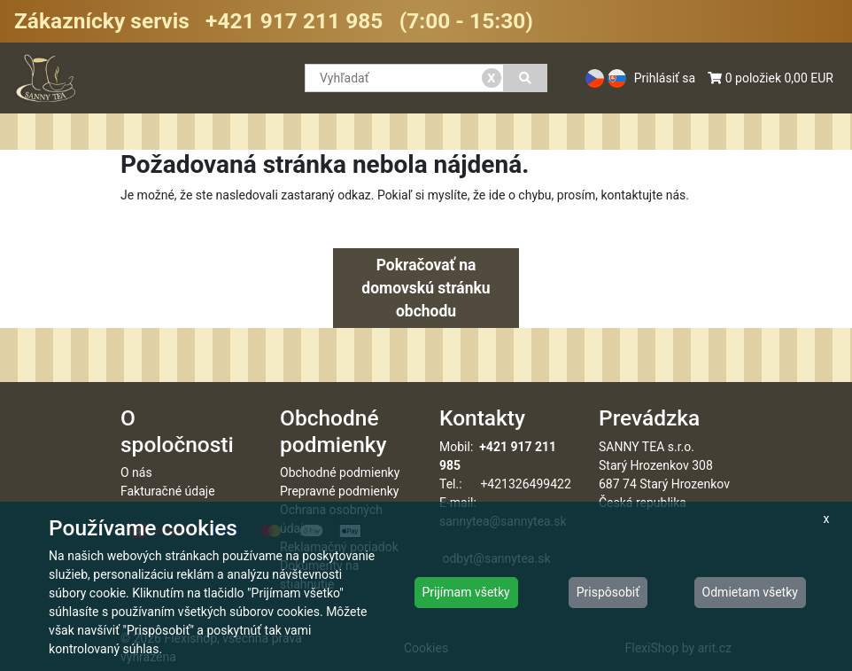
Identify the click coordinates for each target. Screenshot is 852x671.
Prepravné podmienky (339, 491)
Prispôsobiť (608, 592)
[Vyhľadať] (525, 78)
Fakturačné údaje (167, 491)
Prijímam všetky (466, 592)
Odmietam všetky (750, 592)
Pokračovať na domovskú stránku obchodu (425, 288)
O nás (136, 472)
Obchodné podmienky (339, 472)
